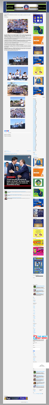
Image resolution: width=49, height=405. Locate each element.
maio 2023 (34, 122)
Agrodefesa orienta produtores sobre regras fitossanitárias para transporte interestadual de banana (16, 191)
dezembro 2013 (34, 143)
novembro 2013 (34, 144)
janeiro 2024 (34, 117)
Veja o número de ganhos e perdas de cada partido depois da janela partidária (14, 194)
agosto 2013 (34, 146)
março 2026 (34, 100)
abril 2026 (34, 99)
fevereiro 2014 (34, 142)
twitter (34, 313)
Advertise (34, 355)
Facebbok (34, 390)
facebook (34, 326)
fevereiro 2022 (34, 132)
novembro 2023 (34, 118)
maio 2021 (34, 138)
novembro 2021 (34, 134)
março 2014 (34, 141)
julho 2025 (34, 105)
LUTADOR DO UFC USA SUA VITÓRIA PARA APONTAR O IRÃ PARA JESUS (14, 197)
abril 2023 (34, 123)
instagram (34, 301)
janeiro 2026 (34, 101)
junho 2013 (34, 147)
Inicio (34, 305)
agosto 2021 (34, 136)
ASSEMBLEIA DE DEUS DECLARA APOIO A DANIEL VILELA (10, 153)
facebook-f (34, 316)
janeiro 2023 (34, 125)
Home (34, 353)
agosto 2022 (34, 128)
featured (34, 153)
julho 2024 (34, 113)
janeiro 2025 (34, 109)
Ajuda (34, 310)
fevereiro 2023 (34, 124)
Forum (34, 333)
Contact (34, 298)
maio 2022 (34, 130)
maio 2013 (34, 148)
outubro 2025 (34, 103)
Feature (34, 329)
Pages (34, 331)
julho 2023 (34, 121)
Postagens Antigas (35, 154)
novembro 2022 (34, 126)
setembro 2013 (34, 145)
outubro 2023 (34, 119)
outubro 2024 (34, 111)
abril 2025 (34, 107)
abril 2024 (34, 115)
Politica (34, 307)
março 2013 (34, 149)
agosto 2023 (34, 120)
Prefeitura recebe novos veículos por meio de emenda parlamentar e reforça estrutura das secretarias (40, 385)
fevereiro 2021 (34, 140)
